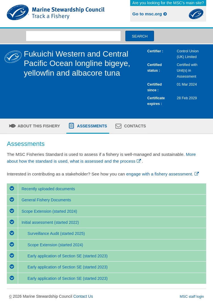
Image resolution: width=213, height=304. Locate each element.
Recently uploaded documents (41, 188)
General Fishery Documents (39, 200)
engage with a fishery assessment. (163, 173)
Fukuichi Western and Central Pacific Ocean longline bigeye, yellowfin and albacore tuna (77, 63)
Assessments (91, 126)
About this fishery (38, 126)
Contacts (134, 126)
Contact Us (83, 296)
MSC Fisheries (55, 14)
